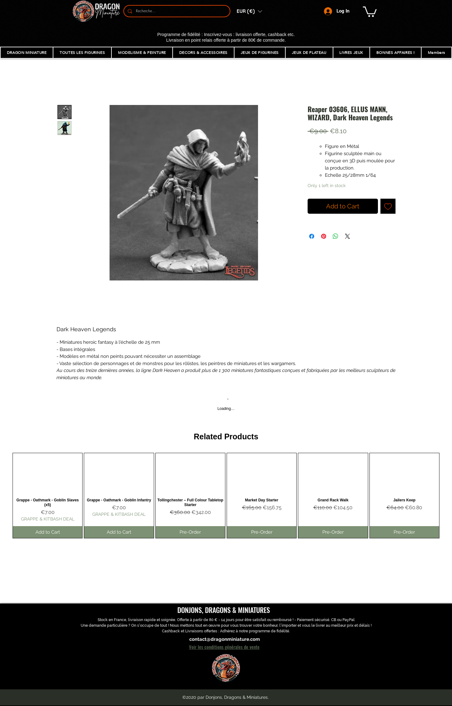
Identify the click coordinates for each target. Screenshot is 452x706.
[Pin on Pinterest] (323, 236)
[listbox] (249, 11)
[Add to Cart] (47, 532)
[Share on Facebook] (311, 236)
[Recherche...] (176, 11)
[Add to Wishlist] (388, 206)
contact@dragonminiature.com (224, 639)
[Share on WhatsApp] (335, 236)
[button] (249, 11)
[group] (226, 495)
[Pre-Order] (190, 532)
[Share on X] (347, 236)
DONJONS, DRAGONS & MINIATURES (223, 610)
